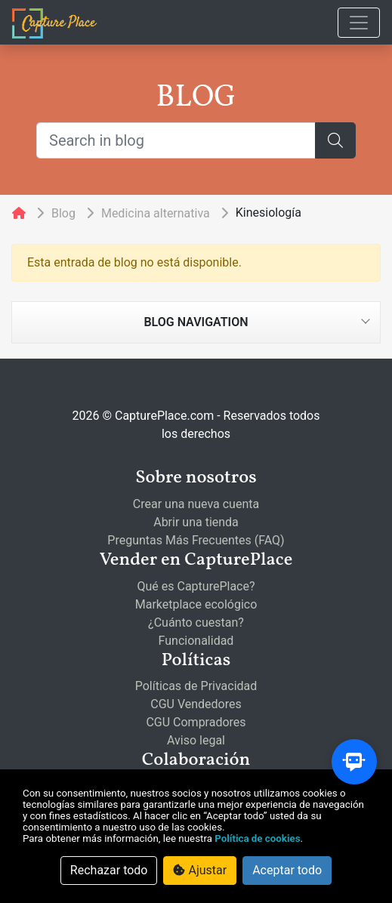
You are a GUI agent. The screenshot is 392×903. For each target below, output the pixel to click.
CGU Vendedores (196, 704)
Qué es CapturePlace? (196, 586)
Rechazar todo (109, 870)
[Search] (335, 140)
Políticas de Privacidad (196, 686)
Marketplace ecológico (196, 604)
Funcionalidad (196, 640)
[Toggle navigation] (359, 23)
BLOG (196, 98)
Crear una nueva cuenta (196, 504)
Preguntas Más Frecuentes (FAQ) (195, 540)
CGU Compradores (195, 722)
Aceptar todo (287, 870)
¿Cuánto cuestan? (196, 622)
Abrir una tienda (196, 522)
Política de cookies (257, 838)
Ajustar (200, 870)
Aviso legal (196, 740)
